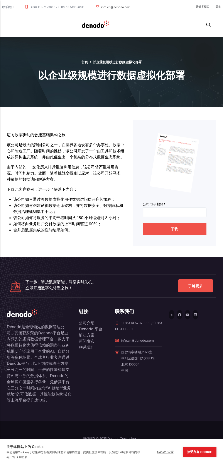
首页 (84, 62)
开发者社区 (202, 6)
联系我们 (87, 347)
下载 (174, 229)
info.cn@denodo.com (115, 7)
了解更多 (195, 286)
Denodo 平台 (90, 329)
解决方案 (87, 335)
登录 (218, 6)
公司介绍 (87, 323)
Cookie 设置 (165, 452)
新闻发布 (87, 341)
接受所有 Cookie (199, 452)
